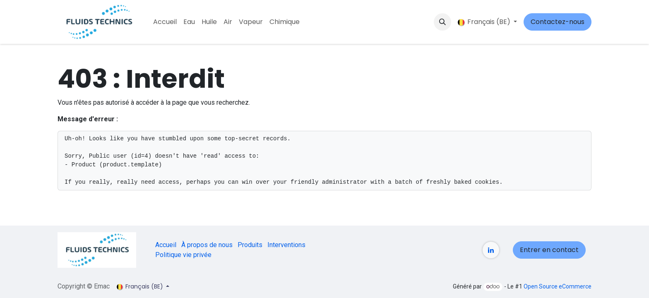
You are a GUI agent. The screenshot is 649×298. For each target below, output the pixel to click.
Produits (250, 245)
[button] (442, 22)
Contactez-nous (557, 21)
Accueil (165, 245)
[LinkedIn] (491, 250)
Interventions (286, 245)
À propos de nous (207, 245)
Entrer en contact (549, 250)
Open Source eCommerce (557, 286)
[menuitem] (165, 22)
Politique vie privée (183, 255)
